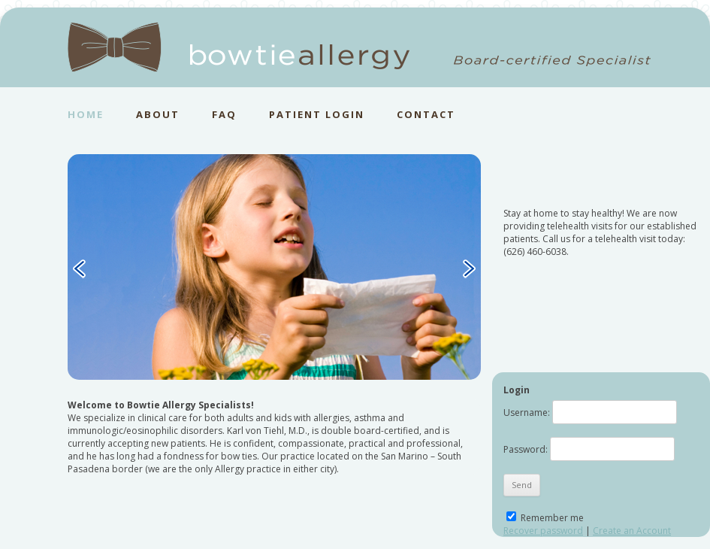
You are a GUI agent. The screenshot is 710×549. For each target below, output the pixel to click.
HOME (86, 115)
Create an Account (632, 530)
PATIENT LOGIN (316, 115)
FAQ (224, 115)
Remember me (545, 517)
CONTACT (426, 115)
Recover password (543, 530)
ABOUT (158, 115)
